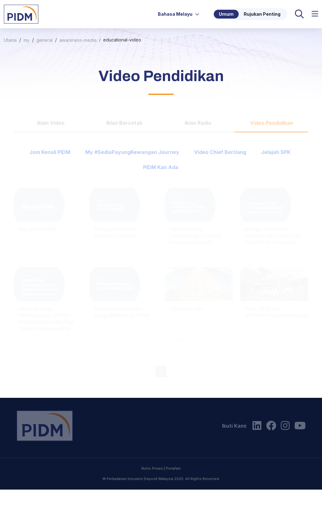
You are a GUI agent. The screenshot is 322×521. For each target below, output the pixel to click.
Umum (226, 14)
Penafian (173, 495)
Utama (10, 40)
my (27, 40)
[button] (315, 14)
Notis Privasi (152, 495)
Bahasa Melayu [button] (178, 14)
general (44, 40)
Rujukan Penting (262, 14)
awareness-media (78, 40)
